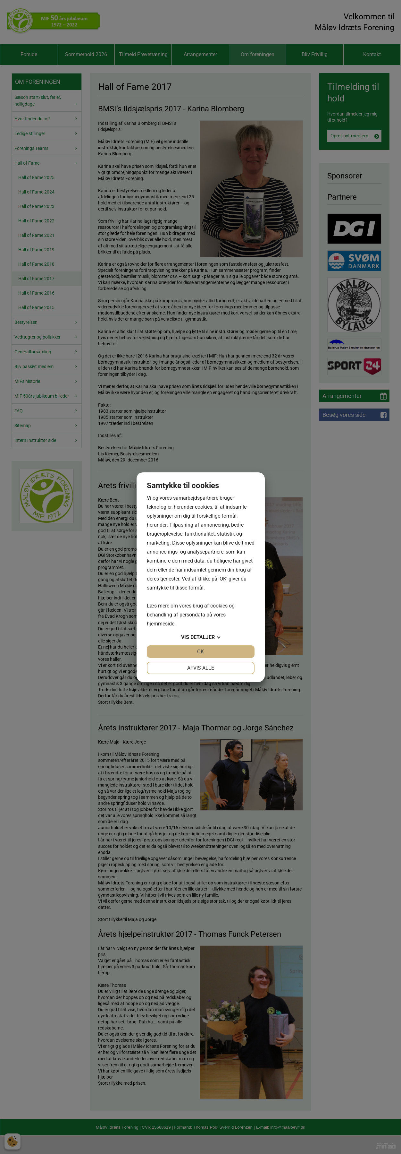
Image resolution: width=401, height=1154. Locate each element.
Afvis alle (200, 668)
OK (200, 652)
